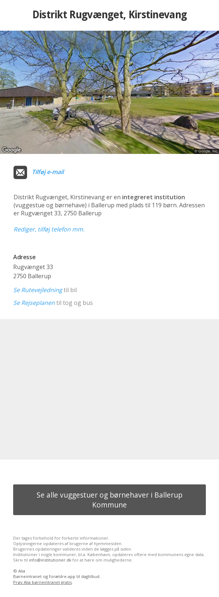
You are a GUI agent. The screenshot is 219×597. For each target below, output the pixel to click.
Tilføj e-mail (48, 172)
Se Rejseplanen (34, 303)
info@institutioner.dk (50, 560)
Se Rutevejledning (37, 290)
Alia (21, 571)
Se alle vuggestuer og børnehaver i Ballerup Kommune (109, 500)
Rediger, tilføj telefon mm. (49, 229)
